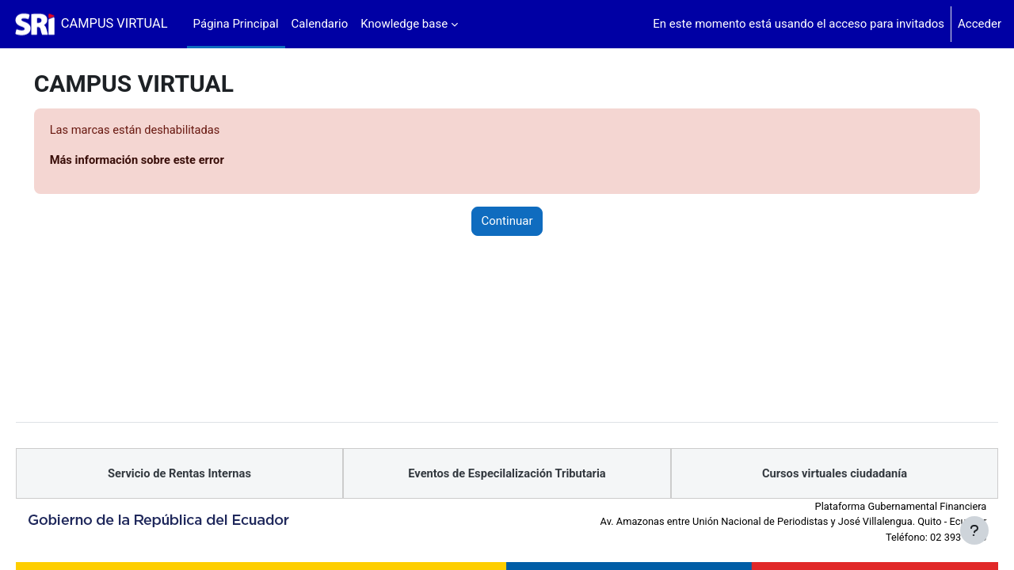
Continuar (507, 222)
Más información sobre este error (161, 161)
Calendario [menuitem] (320, 24)
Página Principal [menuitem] (236, 24)
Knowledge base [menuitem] (404, 24)
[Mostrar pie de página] (974, 530)
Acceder (979, 24)
